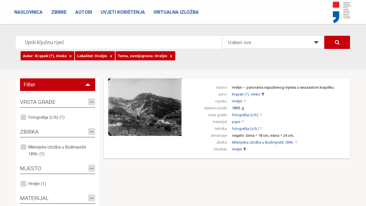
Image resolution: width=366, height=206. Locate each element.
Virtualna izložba (176, 12)
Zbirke (59, 12)
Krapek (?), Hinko (246, 94)
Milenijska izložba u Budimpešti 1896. (263, 142)
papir (236, 122)
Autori (83, 12)
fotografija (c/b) (245, 115)
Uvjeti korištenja (123, 12)
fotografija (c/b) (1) (46, 117)
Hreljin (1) (37, 183)
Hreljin (237, 101)
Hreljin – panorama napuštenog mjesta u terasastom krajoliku (283, 87)
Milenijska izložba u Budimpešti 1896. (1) (57, 150)
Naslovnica (28, 12)
